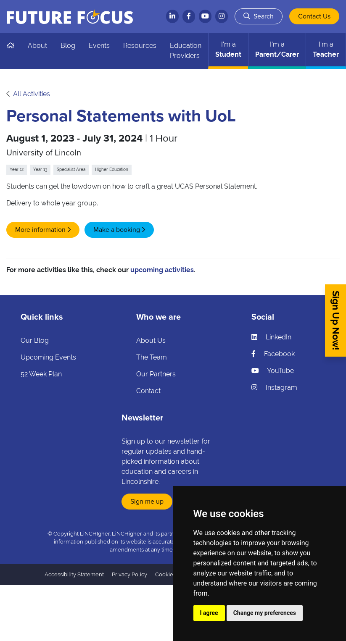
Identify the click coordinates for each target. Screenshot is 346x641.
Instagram (274, 387)
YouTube (272, 371)
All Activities (31, 94)
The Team (151, 357)
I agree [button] (209, 612)
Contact (148, 391)
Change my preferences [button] (264, 612)
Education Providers (185, 51)
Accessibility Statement (74, 574)
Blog (68, 46)
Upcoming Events (48, 357)
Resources (139, 46)
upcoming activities (162, 270)
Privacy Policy (129, 574)
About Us (151, 340)
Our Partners (156, 374)
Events (99, 46)
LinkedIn (271, 337)
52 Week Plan (41, 374)
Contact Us (314, 16)
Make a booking (116, 230)
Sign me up (147, 501)
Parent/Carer (277, 49)
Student (228, 49)
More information (40, 230)
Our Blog (35, 340)
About (37, 46)
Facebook (273, 354)
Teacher (326, 49)
